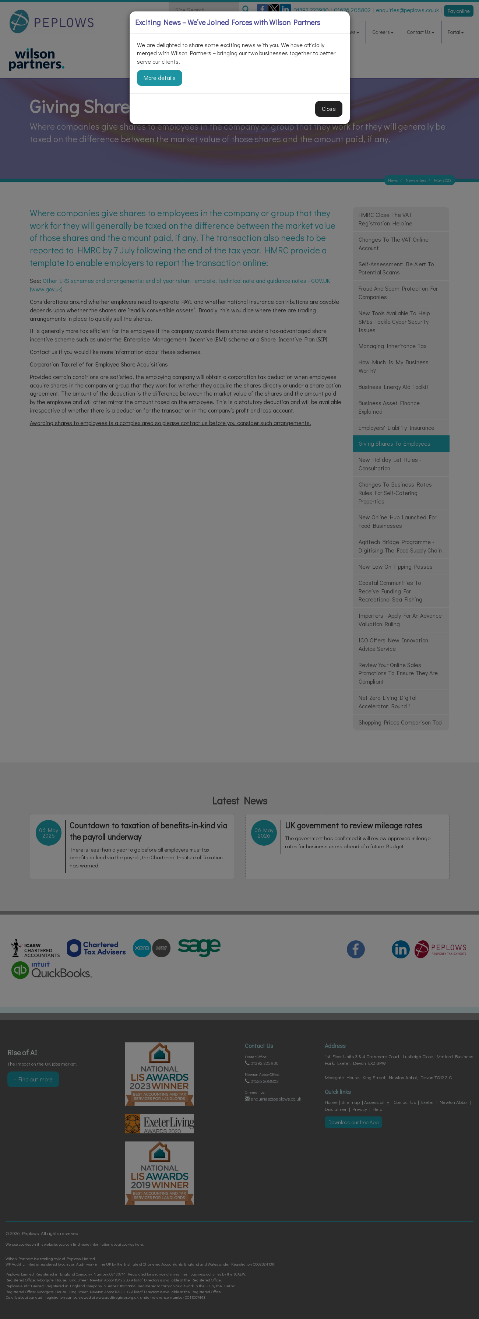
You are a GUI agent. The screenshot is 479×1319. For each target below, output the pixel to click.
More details (160, 77)
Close (329, 108)
